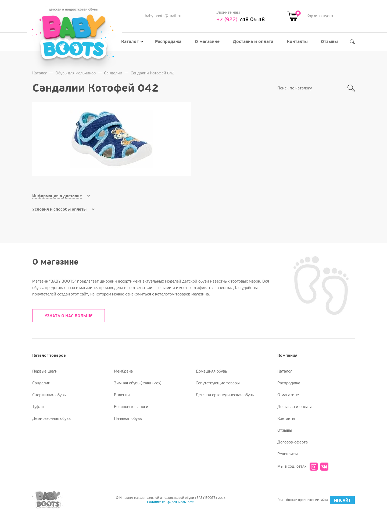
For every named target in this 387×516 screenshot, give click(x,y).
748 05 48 (240, 19)
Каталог (132, 41)
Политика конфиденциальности (170, 502)
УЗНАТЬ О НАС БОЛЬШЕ (68, 316)
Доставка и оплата (253, 41)
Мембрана (123, 371)
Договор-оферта (292, 442)
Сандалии (113, 73)
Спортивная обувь (49, 394)
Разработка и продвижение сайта (316, 500)
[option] (111, 139)
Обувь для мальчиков (75, 73)
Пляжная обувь (128, 418)
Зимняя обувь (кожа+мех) (137, 383)
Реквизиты (287, 454)
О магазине (207, 41)
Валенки (122, 394)
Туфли (38, 406)
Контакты (297, 41)
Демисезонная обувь (51, 418)
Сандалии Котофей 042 (152, 73)
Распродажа (168, 41)
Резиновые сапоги (131, 406)
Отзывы (329, 41)
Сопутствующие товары (218, 383)
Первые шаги (45, 371)
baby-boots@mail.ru (163, 15)
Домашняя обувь (211, 371)
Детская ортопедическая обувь (225, 394)
